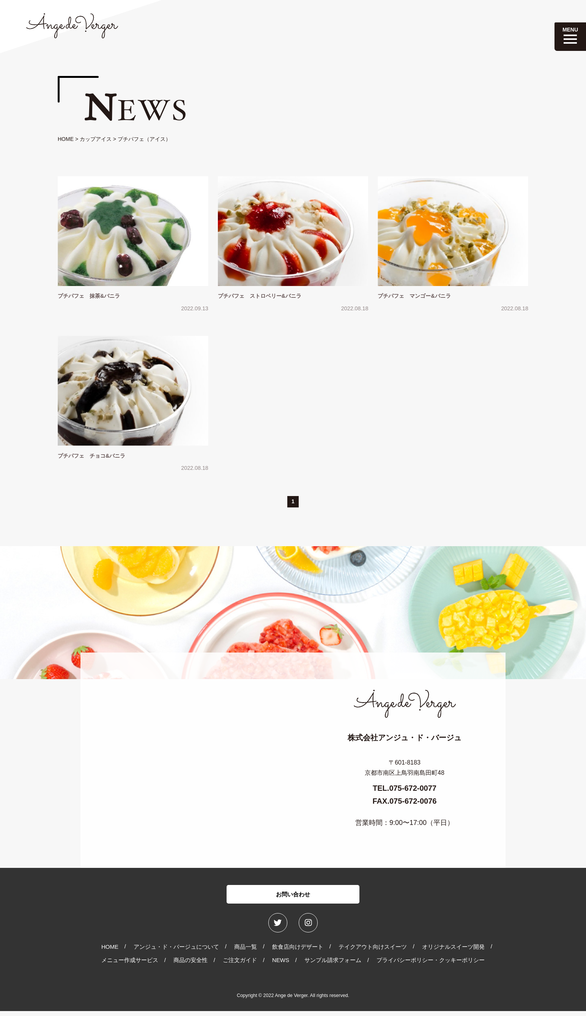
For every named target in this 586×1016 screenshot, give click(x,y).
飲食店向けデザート (297, 951)
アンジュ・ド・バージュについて (176, 951)
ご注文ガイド (240, 965)
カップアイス (96, 139)
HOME (66, 139)
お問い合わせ (293, 897)
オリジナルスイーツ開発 (453, 951)
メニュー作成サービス (129, 965)
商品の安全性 (190, 965)
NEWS (280, 965)
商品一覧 (245, 951)
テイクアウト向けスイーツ (373, 951)
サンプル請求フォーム (332, 965)
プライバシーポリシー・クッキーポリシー (430, 965)
